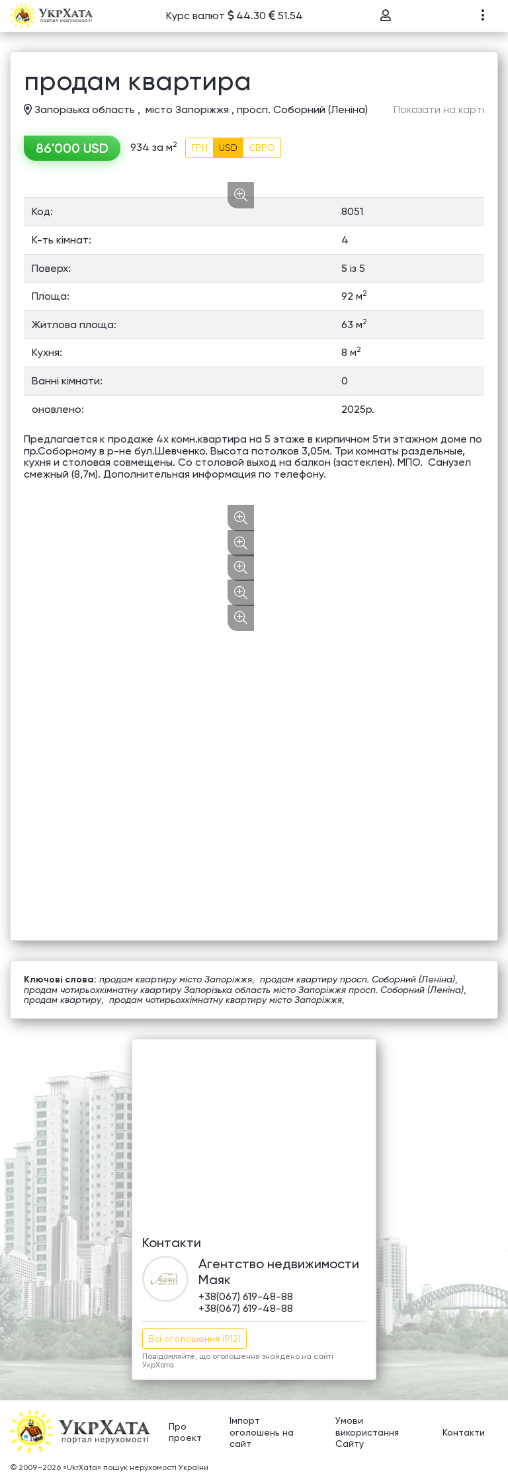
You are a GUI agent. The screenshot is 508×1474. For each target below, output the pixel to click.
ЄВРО (262, 147)
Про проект (185, 1432)
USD (228, 147)
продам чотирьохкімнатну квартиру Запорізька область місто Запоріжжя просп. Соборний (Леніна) (244, 989)
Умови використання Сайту (367, 1432)
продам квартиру (62, 999)
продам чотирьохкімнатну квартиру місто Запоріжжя (225, 999)
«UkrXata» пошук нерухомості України (135, 1467)
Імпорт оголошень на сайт (262, 1432)
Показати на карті (439, 110)
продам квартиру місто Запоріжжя (175, 979)
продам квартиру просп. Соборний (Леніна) (357, 979)
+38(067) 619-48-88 (245, 1296)
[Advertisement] (254, 1132)
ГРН (199, 147)
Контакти (464, 1432)
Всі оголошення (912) (194, 1338)
